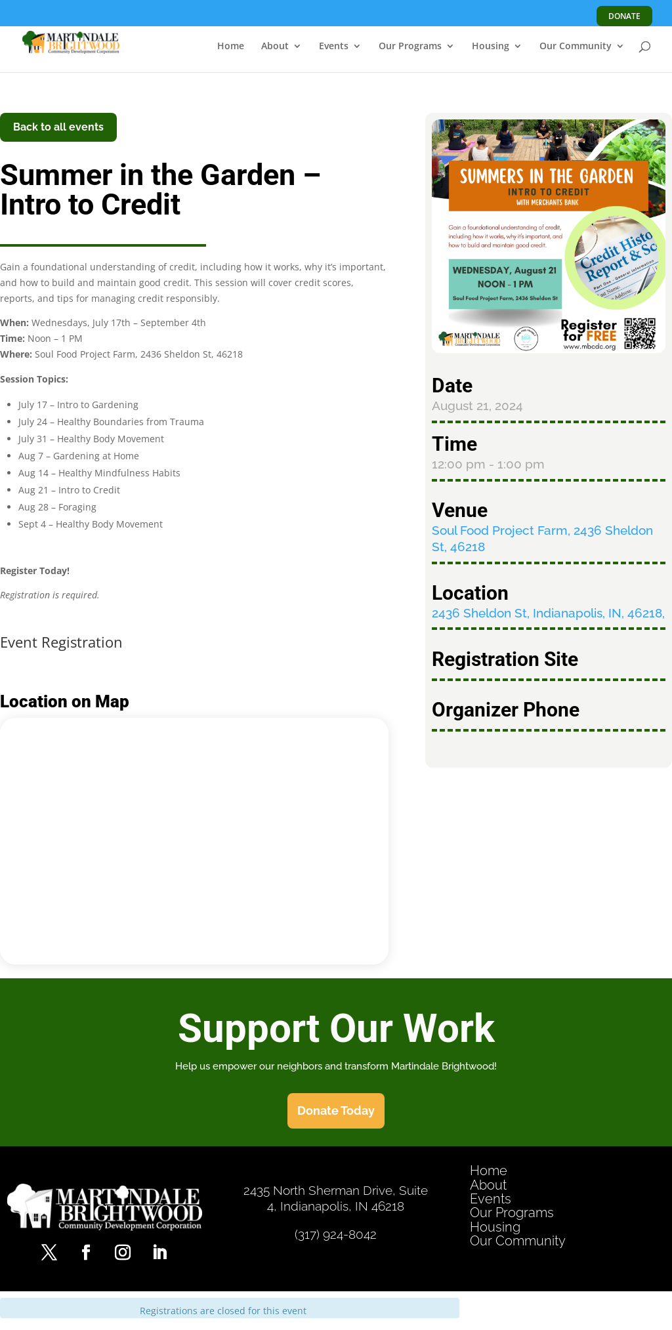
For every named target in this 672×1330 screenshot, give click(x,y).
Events (333, 46)
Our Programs (410, 46)
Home (230, 46)
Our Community (575, 46)
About (275, 46)
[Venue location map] (194, 839)
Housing (490, 46)
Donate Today (336, 1110)
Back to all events (58, 127)
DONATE (624, 16)
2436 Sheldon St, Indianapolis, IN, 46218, (548, 613)
